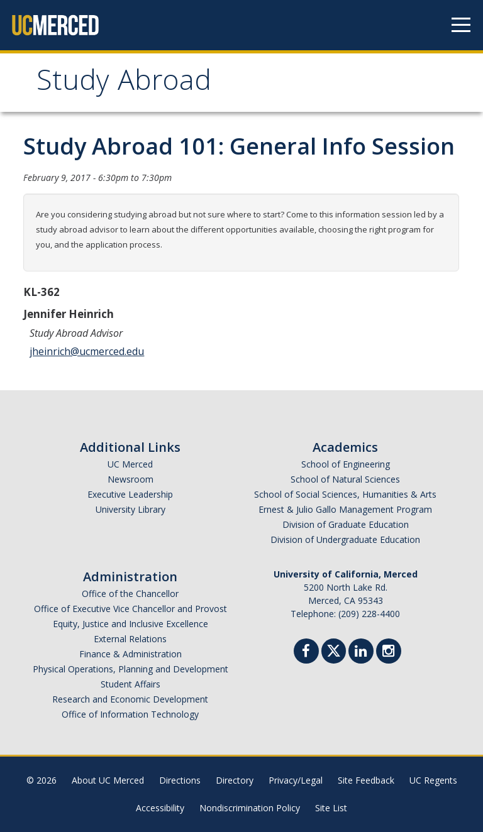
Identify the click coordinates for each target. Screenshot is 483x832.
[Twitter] (333, 649)
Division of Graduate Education (345, 524)
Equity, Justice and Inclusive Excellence (130, 624)
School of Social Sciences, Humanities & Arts (345, 494)
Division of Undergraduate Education (345, 539)
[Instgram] (388, 653)
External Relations (130, 639)
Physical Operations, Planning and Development (130, 669)
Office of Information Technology (130, 714)
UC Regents (433, 780)
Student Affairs (130, 684)
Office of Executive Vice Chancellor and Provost (130, 609)
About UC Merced (108, 780)
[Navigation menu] (461, 25)
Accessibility (160, 808)
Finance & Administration (130, 654)
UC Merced (130, 464)
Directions (180, 780)
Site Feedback (366, 780)
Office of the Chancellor (130, 593)
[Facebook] (306, 653)
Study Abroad (123, 84)
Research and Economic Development (130, 699)
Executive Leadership (130, 494)
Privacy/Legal (296, 780)
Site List (331, 808)
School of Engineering (345, 464)
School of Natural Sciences (345, 479)
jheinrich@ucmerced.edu (87, 351)
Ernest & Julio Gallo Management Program (345, 509)
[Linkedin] (361, 653)
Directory (234, 780)
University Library (130, 509)
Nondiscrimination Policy (249, 808)
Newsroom (130, 479)
